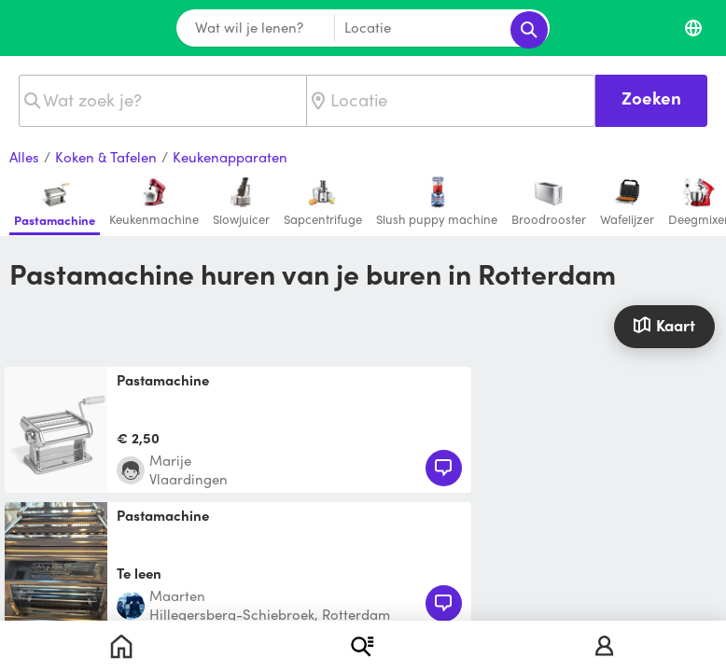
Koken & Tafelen (106, 157)
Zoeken (651, 97)
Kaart (664, 325)
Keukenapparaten (230, 157)
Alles (24, 157)
